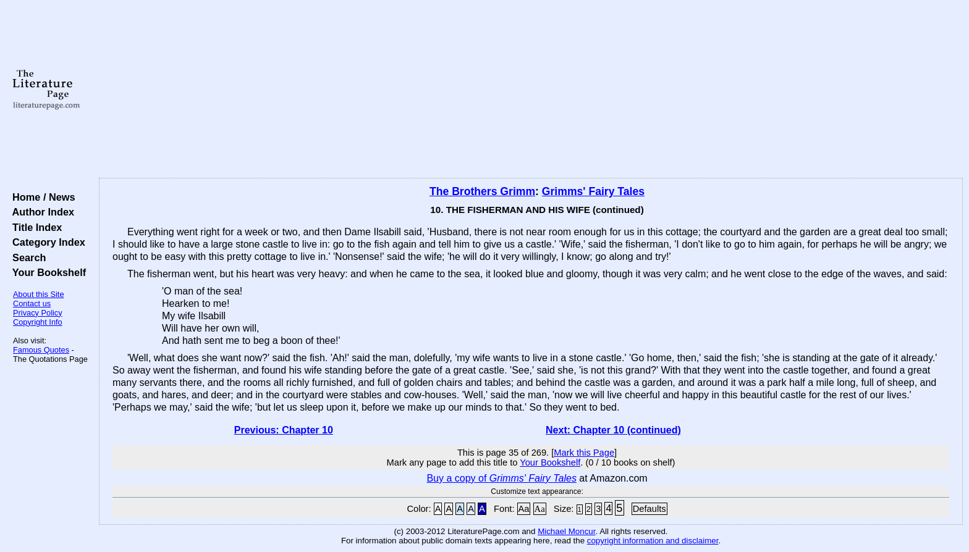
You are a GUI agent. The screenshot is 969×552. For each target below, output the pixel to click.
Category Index (46, 242)
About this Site (38, 294)
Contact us (32, 303)
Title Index (34, 227)
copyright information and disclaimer (653, 540)
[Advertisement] (531, 89)
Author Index (40, 211)
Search (26, 257)
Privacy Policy (37, 312)
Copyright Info (37, 322)
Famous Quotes (41, 349)
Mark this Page (584, 453)
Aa (524, 509)
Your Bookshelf (46, 272)
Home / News (41, 197)
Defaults (649, 509)
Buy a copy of (501, 478)
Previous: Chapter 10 (283, 430)
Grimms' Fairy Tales (593, 191)
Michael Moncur (566, 531)
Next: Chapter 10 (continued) (613, 430)
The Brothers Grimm (482, 191)
